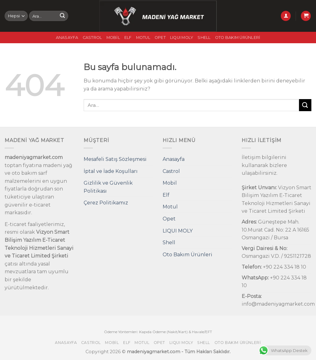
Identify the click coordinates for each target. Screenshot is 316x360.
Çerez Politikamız (106, 203)
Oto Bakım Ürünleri (237, 37)
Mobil (113, 37)
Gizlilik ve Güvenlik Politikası (108, 187)
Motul (143, 37)
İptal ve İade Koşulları (111, 171)
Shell (204, 37)
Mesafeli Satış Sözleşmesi (115, 159)
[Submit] (62, 16)
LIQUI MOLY (181, 37)
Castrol (92, 37)
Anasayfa (67, 37)
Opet (160, 37)
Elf (128, 37)
